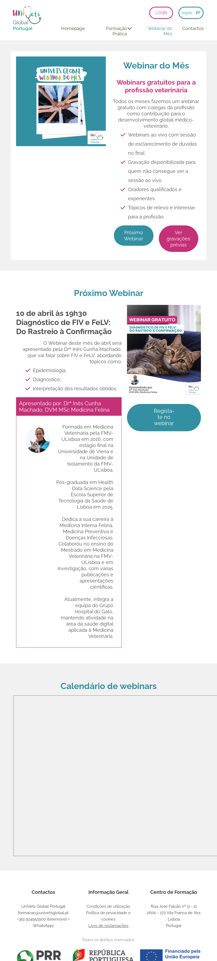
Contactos (193, 28)
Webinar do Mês (160, 31)
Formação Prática (119, 31)
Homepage (73, 28)
